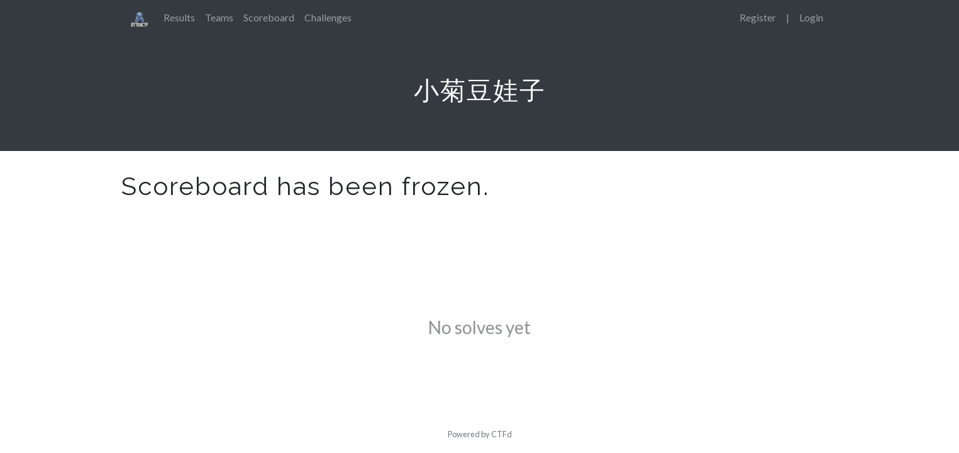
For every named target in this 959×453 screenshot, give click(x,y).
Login (811, 17)
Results (179, 17)
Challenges (328, 17)
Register (758, 17)
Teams (219, 17)
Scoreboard (268, 17)
